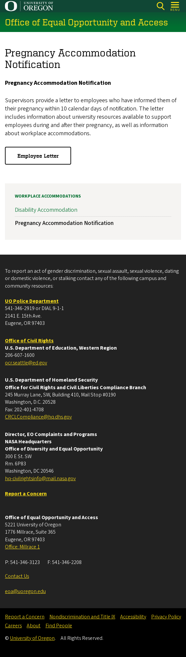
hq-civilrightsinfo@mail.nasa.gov (40, 478)
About (33, 625)
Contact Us (17, 576)
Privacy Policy (166, 616)
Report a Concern (24, 616)
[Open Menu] (175, 6)
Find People (58, 625)
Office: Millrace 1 (22, 546)
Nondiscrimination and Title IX (82, 616)
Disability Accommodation (46, 210)
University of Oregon (32, 638)
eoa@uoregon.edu (25, 591)
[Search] (160, 6)
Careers (13, 625)
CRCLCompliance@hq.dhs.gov (38, 417)
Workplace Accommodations (48, 196)
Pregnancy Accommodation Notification (64, 223)
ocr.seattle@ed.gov (26, 362)
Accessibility (133, 616)
